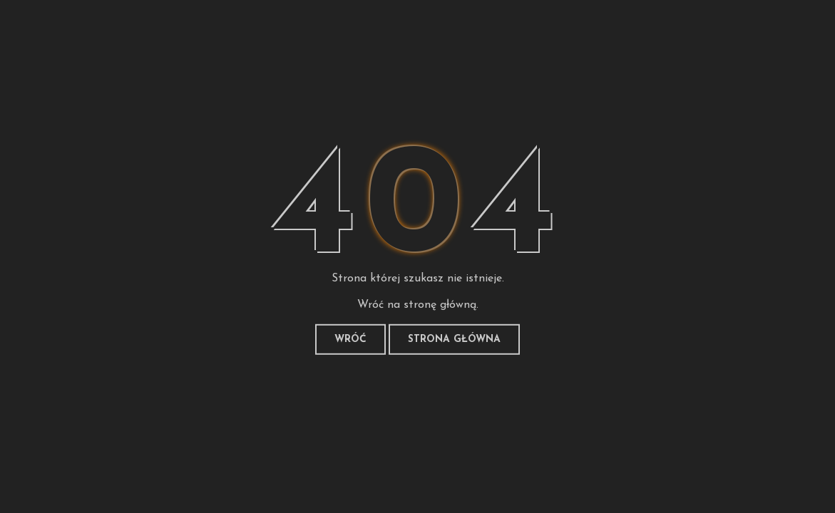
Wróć (350, 339)
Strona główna (454, 339)
